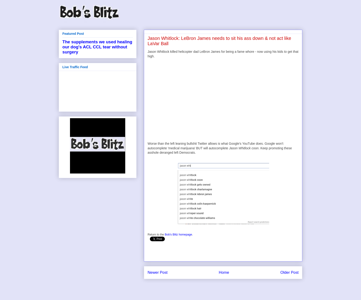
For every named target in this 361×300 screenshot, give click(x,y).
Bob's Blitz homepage (178, 234)
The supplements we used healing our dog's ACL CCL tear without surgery (97, 46)
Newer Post (158, 272)
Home (224, 272)
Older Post (289, 272)
